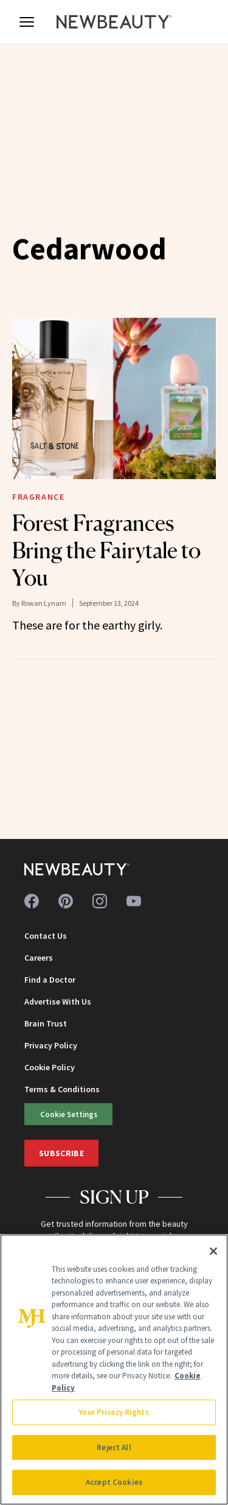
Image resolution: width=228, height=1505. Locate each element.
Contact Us (45, 935)
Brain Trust (45, 1023)
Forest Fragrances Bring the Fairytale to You (106, 550)
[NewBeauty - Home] (114, 22)
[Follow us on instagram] (99, 901)
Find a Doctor (49, 979)
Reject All (114, 1447)
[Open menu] (26, 22)
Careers (38, 957)
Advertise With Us (57, 1001)
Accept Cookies (114, 1482)
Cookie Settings (68, 1114)
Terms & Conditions (62, 1089)
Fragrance (38, 496)
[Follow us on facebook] (31, 901)
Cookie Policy (49, 1067)
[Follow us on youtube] (133, 901)
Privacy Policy (50, 1045)
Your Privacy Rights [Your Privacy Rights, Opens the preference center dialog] (113, 1412)
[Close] (213, 1251)
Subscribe (61, 1153)
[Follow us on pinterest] (65, 901)
